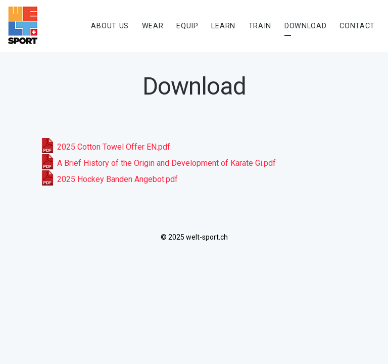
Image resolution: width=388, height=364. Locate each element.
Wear (153, 26)
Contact (357, 26)
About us (110, 26)
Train (260, 26)
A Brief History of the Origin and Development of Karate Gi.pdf (158, 163)
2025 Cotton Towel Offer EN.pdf (105, 147)
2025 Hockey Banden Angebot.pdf (109, 179)
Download (305, 26)
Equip (187, 26)
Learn (223, 26)
